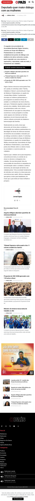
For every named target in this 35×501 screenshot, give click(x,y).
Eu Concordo (18, 498)
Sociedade (3, 455)
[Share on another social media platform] (31, 39)
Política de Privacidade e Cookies (19, 496)
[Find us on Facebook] (1, 426)
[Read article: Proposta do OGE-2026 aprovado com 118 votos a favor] (17, 289)
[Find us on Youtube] (14, 426)
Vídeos (2, 467)
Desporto (3, 459)
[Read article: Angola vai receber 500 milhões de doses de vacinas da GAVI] (6, 389)
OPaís (2, 438)
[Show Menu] (29, 2)
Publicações (3, 465)
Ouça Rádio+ (7, 2)
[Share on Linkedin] (24, 39)
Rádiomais (3, 436)
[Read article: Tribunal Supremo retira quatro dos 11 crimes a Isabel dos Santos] (17, 258)
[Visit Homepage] (21, 2)
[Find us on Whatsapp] (18, 426)
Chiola (2, 442)
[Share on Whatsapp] (17, 39)
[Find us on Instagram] (6, 426)
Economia (3, 453)
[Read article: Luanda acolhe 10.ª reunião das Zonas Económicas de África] (6, 381)
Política (2, 451)
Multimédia (3, 464)
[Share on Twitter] (11, 39)
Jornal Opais (11, 15)
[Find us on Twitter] (10, 426)
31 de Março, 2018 (21, 15)
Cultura (2, 457)
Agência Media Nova (6, 444)
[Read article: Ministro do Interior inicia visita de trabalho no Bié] (17, 322)
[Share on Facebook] (4, 39)
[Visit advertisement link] (17, 359)
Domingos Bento (10, 249)
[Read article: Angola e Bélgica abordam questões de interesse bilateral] (17, 226)
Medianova (3, 434)
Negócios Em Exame (6, 440)
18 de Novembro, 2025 (17, 217)
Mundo (2, 461)
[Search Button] (33, 2)
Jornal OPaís (9, 217)
